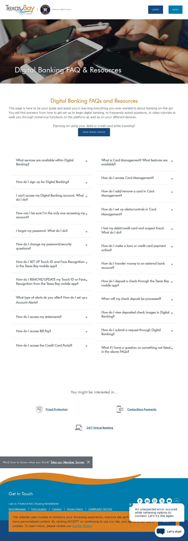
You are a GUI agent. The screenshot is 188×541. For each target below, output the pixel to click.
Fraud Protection (57, 409)
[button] (51, 164)
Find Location (39, 509)
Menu (175, 9)
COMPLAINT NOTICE (100, 509)
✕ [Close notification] (130, 504)
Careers (57, 509)
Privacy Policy (75, 509)
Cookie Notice (82, 526)
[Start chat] (169, 531)
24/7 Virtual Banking (99, 427)
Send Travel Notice (94, 132)
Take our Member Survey (67, 462)
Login (155, 9)
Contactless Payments (141, 409)
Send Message (17, 509)
